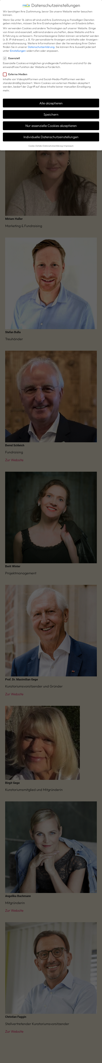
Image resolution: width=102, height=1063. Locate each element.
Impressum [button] (69, 142)
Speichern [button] (51, 110)
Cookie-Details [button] (35, 142)
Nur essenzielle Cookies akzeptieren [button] (51, 122)
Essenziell (12, 54)
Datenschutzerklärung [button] (53, 142)
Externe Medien (16, 70)
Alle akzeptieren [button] (51, 99)
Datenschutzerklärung (41, 43)
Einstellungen (18, 47)
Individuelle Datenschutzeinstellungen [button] (51, 133)
